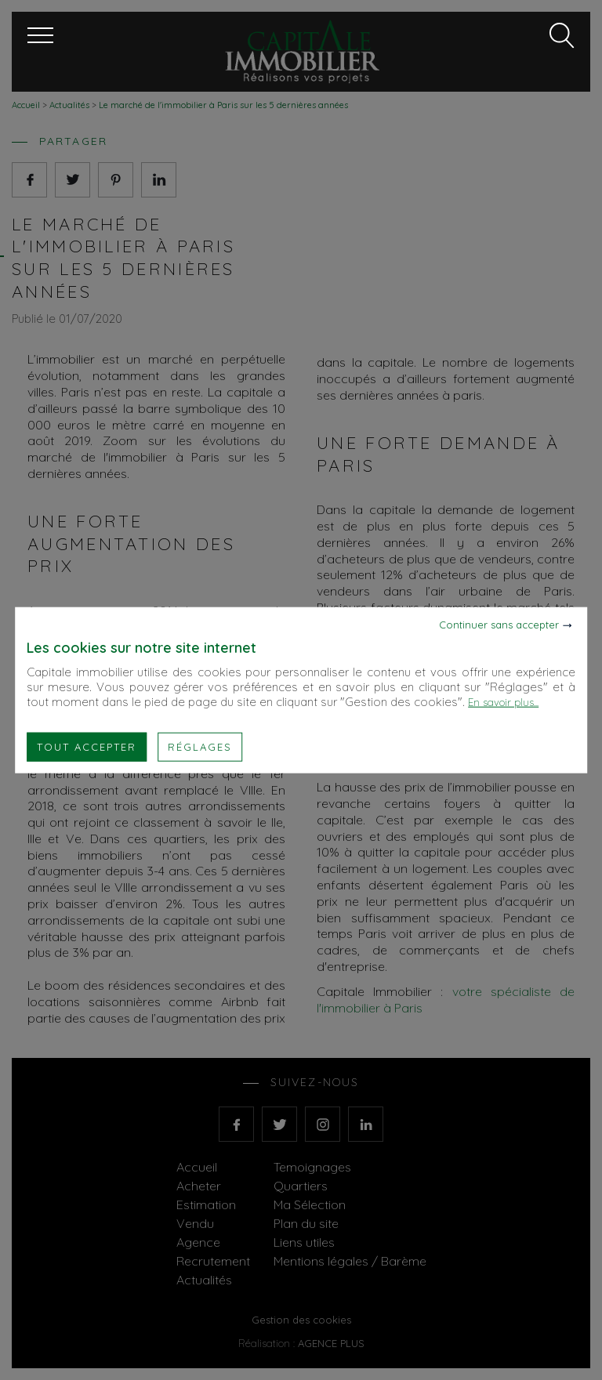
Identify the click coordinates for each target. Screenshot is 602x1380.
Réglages (200, 746)
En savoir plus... (503, 701)
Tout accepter (86, 746)
